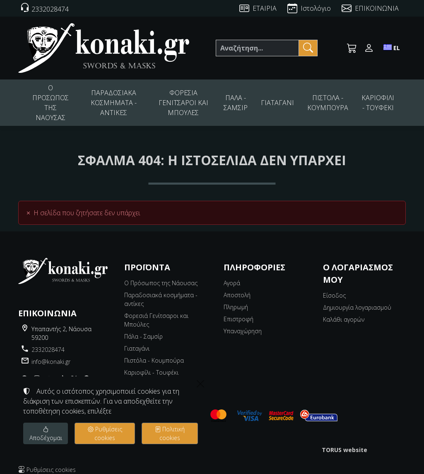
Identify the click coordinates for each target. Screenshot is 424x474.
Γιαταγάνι (136, 341)
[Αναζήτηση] (257, 48)
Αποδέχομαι (45, 433)
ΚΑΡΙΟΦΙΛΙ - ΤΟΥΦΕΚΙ (378, 99)
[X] (74, 371)
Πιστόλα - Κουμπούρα (154, 353)
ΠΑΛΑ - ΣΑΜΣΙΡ (244, 99)
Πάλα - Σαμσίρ (143, 329)
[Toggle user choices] (369, 48)
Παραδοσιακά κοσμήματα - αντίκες (161, 292)
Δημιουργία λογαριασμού (357, 300)
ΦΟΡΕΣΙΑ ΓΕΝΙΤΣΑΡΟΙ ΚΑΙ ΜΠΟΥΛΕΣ (191, 99)
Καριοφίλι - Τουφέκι (151, 365)
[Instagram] (37, 371)
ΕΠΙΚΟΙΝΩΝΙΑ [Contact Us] (377, 8)
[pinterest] (86, 371)
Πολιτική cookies (170, 433)
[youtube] (49, 371)
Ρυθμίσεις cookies (47, 463)
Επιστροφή (238, 312)
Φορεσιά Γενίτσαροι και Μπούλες (156, 313)
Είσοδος (334, 288)
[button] (352, 48)
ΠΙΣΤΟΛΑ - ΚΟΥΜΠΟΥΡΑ (331, 99)
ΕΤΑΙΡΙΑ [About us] (265, 8)
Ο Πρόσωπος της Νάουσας (161, 276)
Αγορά (232, 276)
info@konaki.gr (50, 355)
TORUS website (344, 443)
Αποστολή (237, 288)
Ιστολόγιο (316, 8)
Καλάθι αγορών (343, 312)
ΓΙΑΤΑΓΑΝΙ (284, 99)
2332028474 (48, 342)
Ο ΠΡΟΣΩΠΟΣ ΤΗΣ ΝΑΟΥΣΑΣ (52, 99)
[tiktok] (62, 371)
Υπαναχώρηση (243, 324)
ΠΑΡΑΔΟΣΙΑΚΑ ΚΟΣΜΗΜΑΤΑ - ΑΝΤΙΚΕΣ (118, 99)
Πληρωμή (236, 300)
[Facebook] (24, 371)
